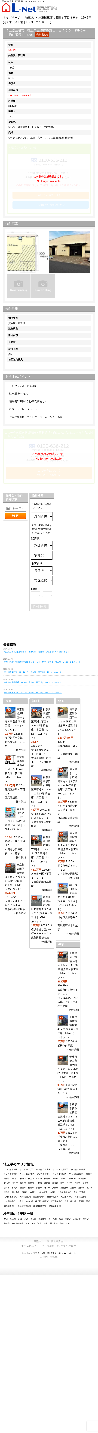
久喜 (68, 1223)
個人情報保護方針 (55, 1241)
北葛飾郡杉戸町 (40, 1206)
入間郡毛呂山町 (10, 1197)
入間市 (77, 1183)
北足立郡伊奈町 (64, 1192)
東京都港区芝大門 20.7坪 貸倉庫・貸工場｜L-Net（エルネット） (33, 692)
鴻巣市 (23, 1183)
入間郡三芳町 (79, 1192)
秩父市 (31, 1178)
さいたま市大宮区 (42, 1169)
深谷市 (31, 1183)
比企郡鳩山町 (9, 1201)
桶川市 (31, 1188)
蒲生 (62, 1223)
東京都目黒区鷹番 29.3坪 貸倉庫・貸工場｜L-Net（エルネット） (33, 682)
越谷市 (55, 1183)
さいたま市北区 (26, 1169)
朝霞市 (85, 1183)
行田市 (23, 1178)
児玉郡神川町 (70, 1201)
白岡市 (53, 1192)
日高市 (25, 1192)
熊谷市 (7, 1178)
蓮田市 (81, 1188)
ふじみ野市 (43, 1192)
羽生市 (15, 1183)
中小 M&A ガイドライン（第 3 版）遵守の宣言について (49, 1246)
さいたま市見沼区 (60, 1169)
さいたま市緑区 (59, 1174)
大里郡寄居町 (9, 1206)
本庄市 (63, 1178)
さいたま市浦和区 (27, 1174)
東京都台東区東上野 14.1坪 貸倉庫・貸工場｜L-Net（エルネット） (34, 672)
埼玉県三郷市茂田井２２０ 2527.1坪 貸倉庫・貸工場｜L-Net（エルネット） (37, 652)
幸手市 (7, 1192)
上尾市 (39, 1183)
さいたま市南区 (43, 1174)
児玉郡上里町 (84, 1201)
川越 (26, 1219)
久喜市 (39, 1188)
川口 (20, 1219)
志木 (46, 1223)
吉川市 (33, 1192)
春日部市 (82, 1178)
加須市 (55, 1178)
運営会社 (38, 1241)
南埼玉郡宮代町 (24, 1206)
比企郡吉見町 (80, 1197)
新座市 (23, 1188)
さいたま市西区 (10, 1169)
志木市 (7, 1188)
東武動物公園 (17, 1223)
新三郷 (13, 1219)
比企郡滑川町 (39, 1197)
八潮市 (55, 1188)
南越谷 (68, 1219)
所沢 (61, 1219)
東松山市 (72, 1178)
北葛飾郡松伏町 (55, 1206)
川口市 (15, 1178)
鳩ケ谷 (86, 1219)
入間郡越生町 (25, 1197)
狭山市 (7, 1183)
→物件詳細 (19, 750)
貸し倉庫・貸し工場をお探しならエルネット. (56, 1253)
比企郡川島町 (66, 1197)
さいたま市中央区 (78, 1169)
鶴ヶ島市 (16, 1192)
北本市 (47, 1188)
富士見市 (64, 1188)
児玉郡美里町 (56, 1201)
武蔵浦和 (42, 1219)
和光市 (15, 1188)
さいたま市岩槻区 (76, 1174)
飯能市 (47, 1178)
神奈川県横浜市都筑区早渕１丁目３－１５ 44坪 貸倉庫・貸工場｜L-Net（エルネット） (42, 662)
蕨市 (62, 1183)
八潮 (55, 1219)
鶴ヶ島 (7, 1223)
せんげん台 (36, 1223)
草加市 (47, 1183)
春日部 (33, 1219)
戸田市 (69, 1183)
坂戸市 (89, 1188)
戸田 (6, 1219)
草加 (28, 1223)
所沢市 (39, 1178)
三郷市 (73, 1188)
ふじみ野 (77, 1219)
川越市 (89, 1174)
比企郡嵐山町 (52, 1197)
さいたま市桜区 (10, 1174)
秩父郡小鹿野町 (42, 1201)
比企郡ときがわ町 (25, 1201)
